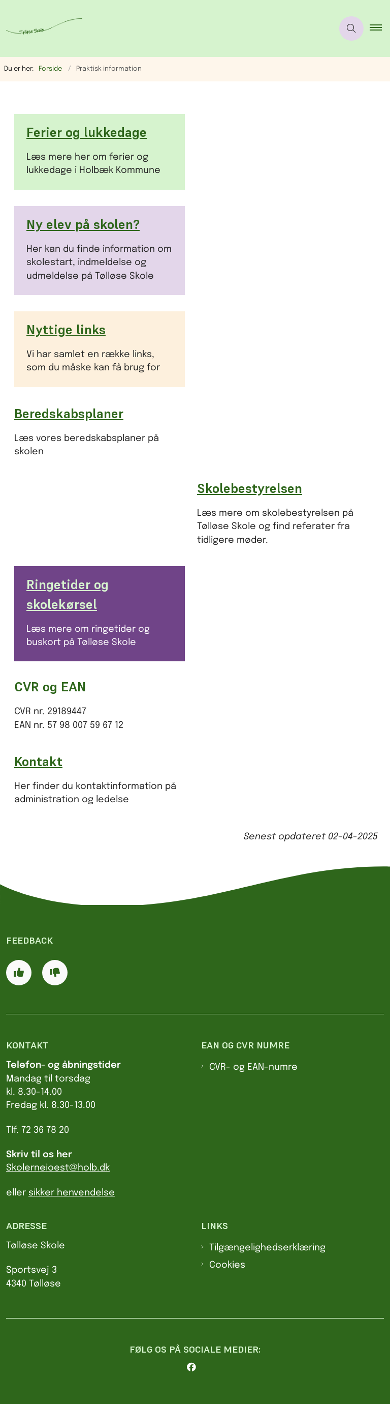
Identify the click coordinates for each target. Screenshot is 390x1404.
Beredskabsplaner (68, 413)
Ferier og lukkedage (86, 132)
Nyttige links (66, 329)
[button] (380, 28)
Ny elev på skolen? (83, 224)
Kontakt (38, 761)
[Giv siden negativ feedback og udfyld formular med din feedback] (55, 972)
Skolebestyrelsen (249, 488)
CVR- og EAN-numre (253, 1067)
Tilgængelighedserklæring (267, 1247)
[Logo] (41, 28)
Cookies (227, 1265)
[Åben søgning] (351, 28)
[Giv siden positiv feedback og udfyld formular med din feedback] (18, 972)
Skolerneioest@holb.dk (58, 1168)
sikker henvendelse (71, 1192)
